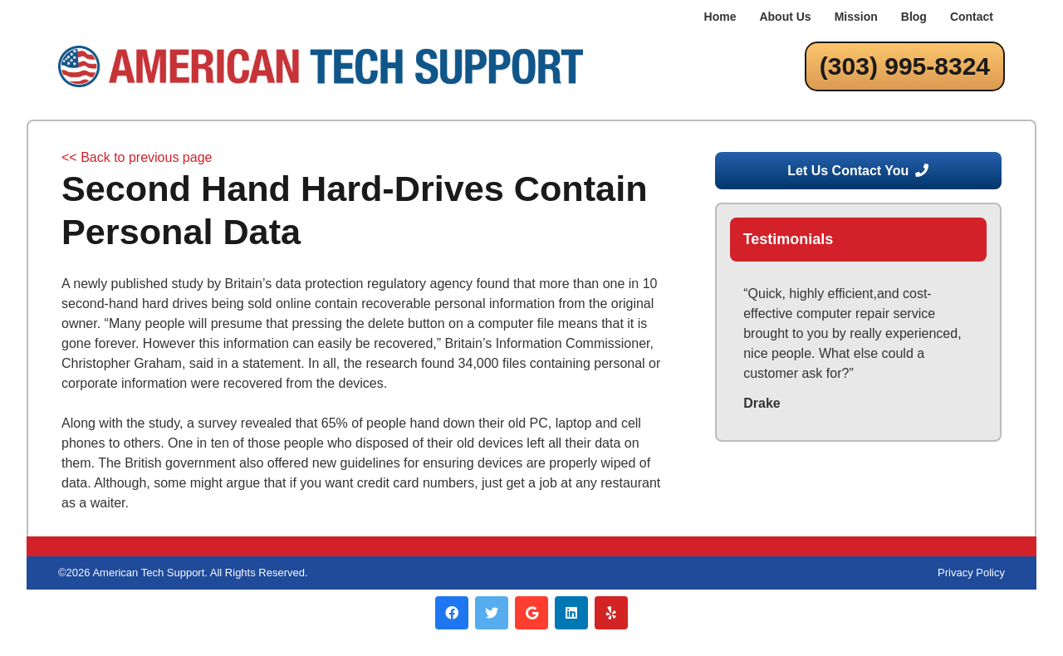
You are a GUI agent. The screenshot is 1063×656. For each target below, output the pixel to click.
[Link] (320, 66)
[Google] (531, 612)
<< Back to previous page (136, 157)
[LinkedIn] (571, 612)
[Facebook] (451, 612)
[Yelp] (611, 612)
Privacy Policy (971, 572)
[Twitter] (491, 612)
